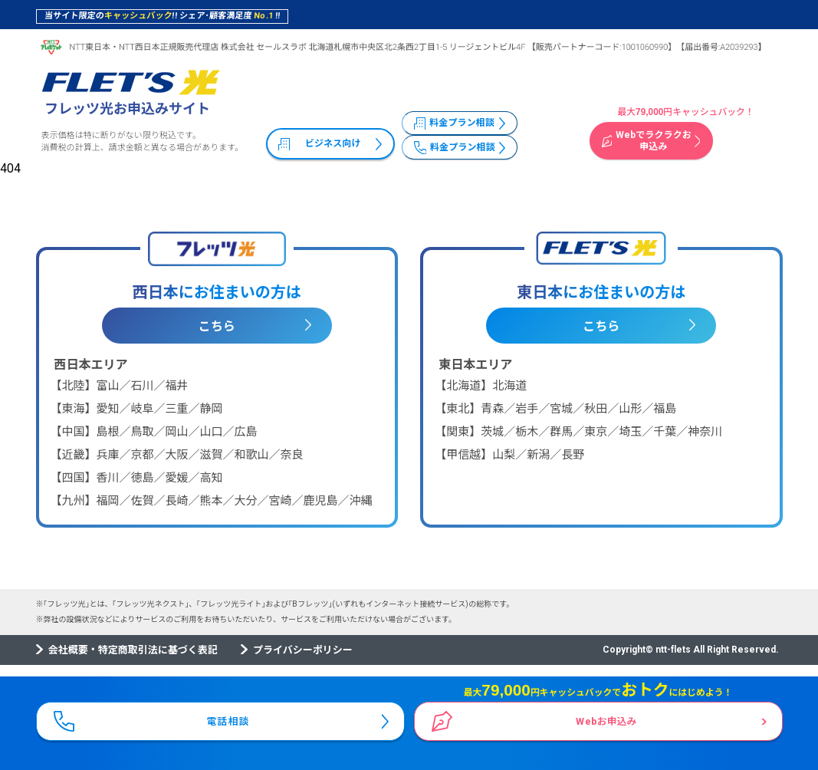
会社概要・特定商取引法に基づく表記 (133, 650)
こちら (217, 326)
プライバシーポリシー (303, 650)
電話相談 (229, 717)
